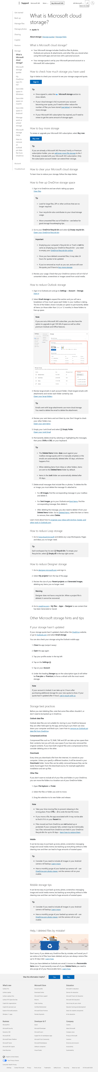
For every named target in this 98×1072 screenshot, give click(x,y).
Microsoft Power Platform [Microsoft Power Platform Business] (10, 1039)
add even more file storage (65, 153)
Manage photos (21, 29)
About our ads (76, 1067)
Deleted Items (64, 512)
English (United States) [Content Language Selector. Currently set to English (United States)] (12, 1057)
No (68, 977)
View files (37, 191)
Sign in (36, 82)
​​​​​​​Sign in (36, 293)
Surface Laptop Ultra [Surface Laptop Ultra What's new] (8, 996)
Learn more (55, 863)
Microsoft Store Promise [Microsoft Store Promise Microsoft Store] (41, 1010)
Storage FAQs (61, 37)
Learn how (49, 959)
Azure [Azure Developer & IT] (36, 1025)
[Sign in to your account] (92, 3)
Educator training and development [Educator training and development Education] (76, 1007)
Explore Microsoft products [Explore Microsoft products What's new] (10, 1010)
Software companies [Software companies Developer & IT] (40, 1046)
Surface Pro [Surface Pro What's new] (6, 989)
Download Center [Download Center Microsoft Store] (39, 992)
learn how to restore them (70, 832)
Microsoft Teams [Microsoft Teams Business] (7, 1043)
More (44, 3)
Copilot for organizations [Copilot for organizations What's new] (9, 1003)
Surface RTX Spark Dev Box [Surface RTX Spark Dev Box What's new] (10, 999)
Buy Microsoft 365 (57, 3)
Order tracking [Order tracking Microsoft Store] (38, 1003)
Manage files (19, 23)
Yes (54, 977)
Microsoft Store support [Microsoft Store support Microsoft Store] (40, 996)
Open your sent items (42, 423)
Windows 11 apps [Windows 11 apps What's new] (7, 1014)
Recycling (66, 1067)
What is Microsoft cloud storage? (19, 58)
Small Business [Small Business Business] (7, 1050)
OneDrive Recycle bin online (62, 250)
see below (65, 107)
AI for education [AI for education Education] (70, 1014)
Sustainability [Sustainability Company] (70, 1050)
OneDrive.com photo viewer (47, 871)
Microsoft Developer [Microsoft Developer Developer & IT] (40, 1028)
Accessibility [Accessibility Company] (69, 1046)
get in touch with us (67, 695)
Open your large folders (43, 396)
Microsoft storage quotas (19, 69)
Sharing (18, 34)
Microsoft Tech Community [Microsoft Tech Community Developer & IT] (41, 1039)
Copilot (17, 40)
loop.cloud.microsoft (46, 537)
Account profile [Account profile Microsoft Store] (38, 989)
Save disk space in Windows (19, 91)
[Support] (24, 3)
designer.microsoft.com (47, 570)
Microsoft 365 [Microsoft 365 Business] (6, 1035)
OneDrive (76, 632)
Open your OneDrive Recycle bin (46, 232)
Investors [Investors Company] (68, 1039)
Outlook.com (42, 635)
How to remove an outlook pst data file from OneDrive (19, 147)
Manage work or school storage (19, 121)
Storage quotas (48, 37)
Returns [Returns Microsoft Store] (36, 999)
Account (18, 163)
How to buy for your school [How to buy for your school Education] (73, 1003)
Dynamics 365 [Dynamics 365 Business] (6, 1032)
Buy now (36, 138)
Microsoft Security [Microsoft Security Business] (8, 1028)
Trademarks (47, 1067)
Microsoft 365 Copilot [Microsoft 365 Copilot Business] (9, 1046)
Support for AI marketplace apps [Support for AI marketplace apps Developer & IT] (43, 1035)
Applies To (35, 30)
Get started (19, 12)
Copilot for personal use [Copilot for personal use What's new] (9, 1007)
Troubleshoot (20, 169)
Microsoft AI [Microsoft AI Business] (6, 1025)
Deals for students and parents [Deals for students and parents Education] (74, 1010)
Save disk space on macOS (19, 101)
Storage (18, 51)
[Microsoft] (10, 3)
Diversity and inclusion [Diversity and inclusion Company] (72, 1043)
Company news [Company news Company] (70, 1032)
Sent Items (73, 501)
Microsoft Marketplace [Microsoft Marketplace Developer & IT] (40, 1043)
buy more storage (65, 267)
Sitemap (9, 1067)
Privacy (29, 1067)
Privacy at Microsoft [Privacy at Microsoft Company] (71, 1035)
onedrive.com (43, 606)
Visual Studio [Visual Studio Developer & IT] (38, 1050)
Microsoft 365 (35, 3)
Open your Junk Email (42, 432)
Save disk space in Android (19, 110)
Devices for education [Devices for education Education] (72, 992)
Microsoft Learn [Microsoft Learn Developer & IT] (38, 1032)
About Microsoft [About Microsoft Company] (70, 1028)
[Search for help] (87, 2)
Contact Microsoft (19, 1067)
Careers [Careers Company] (68, 1025)
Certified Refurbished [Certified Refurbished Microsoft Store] (40, 1007)
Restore (18, 45)
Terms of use (37, 1067)
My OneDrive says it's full (19, 80)
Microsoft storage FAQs (19, 132)
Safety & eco (57, 1067)
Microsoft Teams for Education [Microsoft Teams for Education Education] (74, 996)
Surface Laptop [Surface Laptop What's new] (7, 992)
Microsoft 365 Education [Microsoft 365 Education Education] (73, 999)
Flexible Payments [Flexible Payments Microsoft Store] (39, 1014)
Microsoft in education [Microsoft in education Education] (72, 989)
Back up (18, 18)
